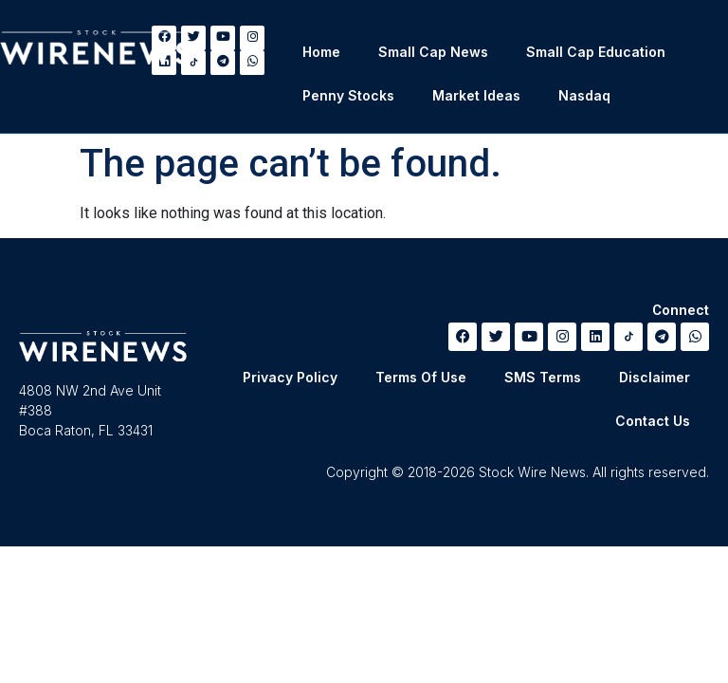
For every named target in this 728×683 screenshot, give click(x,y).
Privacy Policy (290, 377)
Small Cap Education (595, 52)
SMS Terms (542, 377)
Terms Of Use (420, 377)
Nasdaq (584, 95)
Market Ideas (476, 95)
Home (321, 52)
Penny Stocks (348, 95)
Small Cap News (433, 52)
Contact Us (652, 421)
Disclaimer (654, 377)
